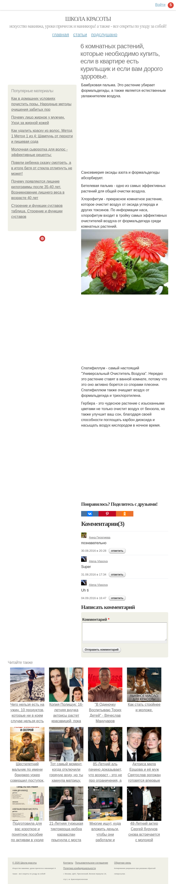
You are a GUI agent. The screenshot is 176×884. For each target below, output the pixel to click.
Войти (160, 5)
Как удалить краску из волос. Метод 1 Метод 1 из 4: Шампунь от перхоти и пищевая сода (42, 136)
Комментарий (95, 620)
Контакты (68, 863)
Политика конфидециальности (79, 868)
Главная (60, 34)
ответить (117, 550)
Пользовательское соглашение (91, 863)
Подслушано (104, 34)
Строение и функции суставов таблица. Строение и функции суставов (37, 211)
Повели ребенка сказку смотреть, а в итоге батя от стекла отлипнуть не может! (41, 168)
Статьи (80, 34)
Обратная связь (122, 863)
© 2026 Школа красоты (24, 863)
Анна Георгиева (95, 537)
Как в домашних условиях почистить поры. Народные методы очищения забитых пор (41, 104)
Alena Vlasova (94, 561)
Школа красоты (88, 19)
